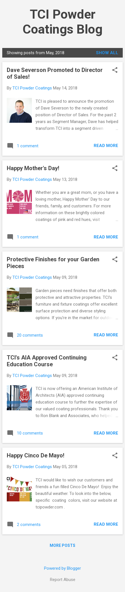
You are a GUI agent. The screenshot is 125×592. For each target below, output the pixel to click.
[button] (114, 70)
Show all (107, 52)
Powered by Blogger (62, 568)
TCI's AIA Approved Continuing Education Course (47, 361)
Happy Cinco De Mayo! (35, 455)
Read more (106, 145)
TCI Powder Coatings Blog (62, 22)
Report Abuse (62, 579)
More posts (62, 545)
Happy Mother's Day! (33, 168)
